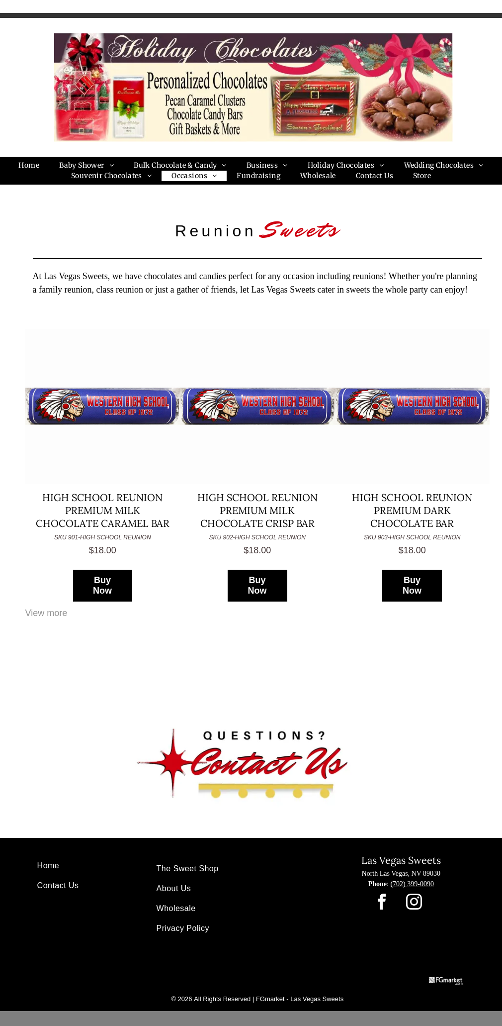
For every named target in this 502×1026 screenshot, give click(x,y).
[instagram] (414, 903)
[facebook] (382, 903)
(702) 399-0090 (412, 884)
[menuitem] (28, 165)
